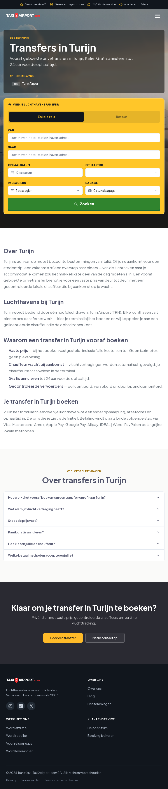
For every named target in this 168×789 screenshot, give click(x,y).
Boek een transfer (63, 638)
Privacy (11, 780)
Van (11, 130)
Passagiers (17, 183)
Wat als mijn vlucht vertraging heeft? (84, 509)
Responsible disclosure (62, 780)
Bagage (91, 183)
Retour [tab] (121, 117)
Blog (91, 696)
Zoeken (84, 203)
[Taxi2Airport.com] (23, 15)
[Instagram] (10, 706)
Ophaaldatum (19, 165)
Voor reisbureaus (19, 743)
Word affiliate (16, 728)
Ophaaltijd (94, 165)
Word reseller (16, 735)
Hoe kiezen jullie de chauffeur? (84, 544)
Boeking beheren (101, 735)
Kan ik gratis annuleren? (84, 532)
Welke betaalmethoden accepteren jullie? (84, 555)
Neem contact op (105, 638)
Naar (12, 147)
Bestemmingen (99, 704)
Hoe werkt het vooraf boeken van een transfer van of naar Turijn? (84, 497)
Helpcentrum (98, 728)
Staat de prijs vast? (84, 521)
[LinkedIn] (21, 706)
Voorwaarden (30, 780)
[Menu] (157, 15)
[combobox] (84, 137)
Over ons (95, 688)
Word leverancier (19, 751)
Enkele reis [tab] (46, 117)
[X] (31, 706)
